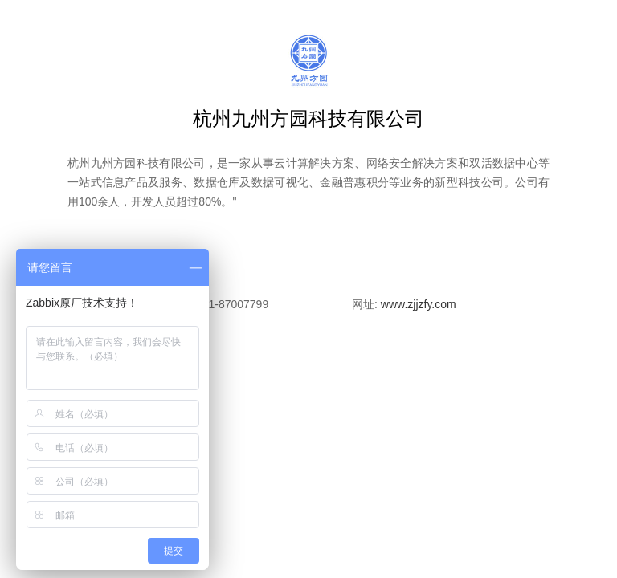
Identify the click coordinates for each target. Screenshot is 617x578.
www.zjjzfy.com (418, 304)
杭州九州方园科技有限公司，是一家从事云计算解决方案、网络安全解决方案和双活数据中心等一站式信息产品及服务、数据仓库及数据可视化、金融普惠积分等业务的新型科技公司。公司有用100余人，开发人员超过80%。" (308, 182)
